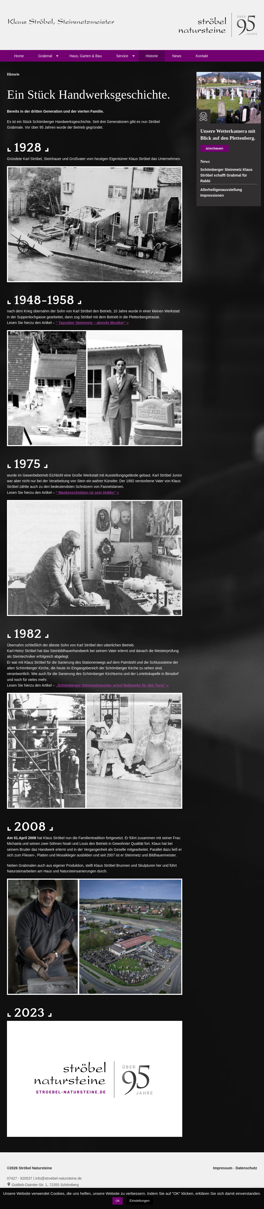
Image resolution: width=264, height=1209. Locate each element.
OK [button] (118, 1200)
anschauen (214, 148)
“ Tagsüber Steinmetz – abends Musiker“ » (92, 323)
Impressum (223, 1168)
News (176, 56)
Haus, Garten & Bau (85, 56)
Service (122, 56)
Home (19, 56)
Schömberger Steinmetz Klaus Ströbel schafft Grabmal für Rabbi (226, 175)
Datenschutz (246, 1168)
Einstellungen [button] (140, 1201)
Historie (152, 56)
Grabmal (45, 56)
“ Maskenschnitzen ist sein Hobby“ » (87, 492)
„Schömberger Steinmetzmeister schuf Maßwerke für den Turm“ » (112, 685)
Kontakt (202, 56)
